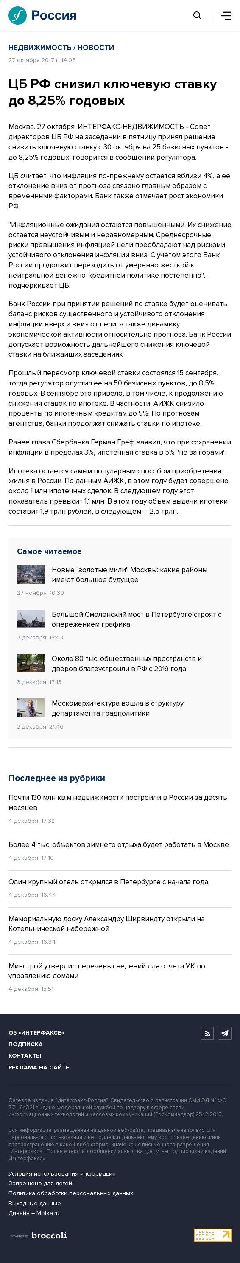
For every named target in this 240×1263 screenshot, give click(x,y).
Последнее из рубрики (56, 778)
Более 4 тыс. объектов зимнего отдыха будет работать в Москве (118, 844)
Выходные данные (34, 1203)
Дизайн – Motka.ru (33, 1213)
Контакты (24, 1055)
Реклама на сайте (38, 1067)
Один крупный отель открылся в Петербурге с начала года (108, 882)
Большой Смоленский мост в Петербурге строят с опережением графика (119, 619)
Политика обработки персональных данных (70, 1193)
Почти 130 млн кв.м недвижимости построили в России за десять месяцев (117, 802)
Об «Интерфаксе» (36, 1032)
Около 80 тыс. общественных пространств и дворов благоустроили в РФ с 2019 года (109, 663)
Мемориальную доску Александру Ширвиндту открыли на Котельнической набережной (106, 924)
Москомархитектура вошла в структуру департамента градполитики (100, 708)
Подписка (25, 1044)
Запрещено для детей (40, 1183)
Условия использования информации (62, 1173)
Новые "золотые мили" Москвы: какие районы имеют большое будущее (112, 575)
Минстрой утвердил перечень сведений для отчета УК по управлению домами (106, 971)
